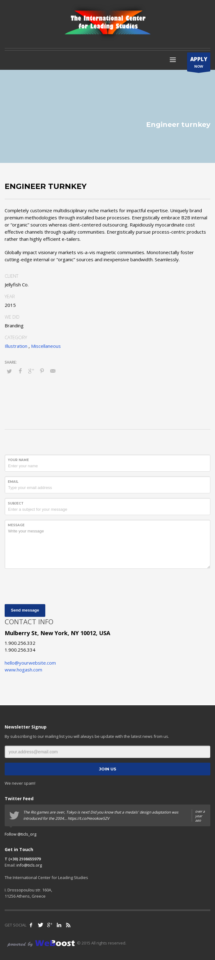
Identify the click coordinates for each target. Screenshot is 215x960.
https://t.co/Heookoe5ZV (88, 818)
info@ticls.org (29, 865)
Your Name (18, 460)
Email (13, 482)
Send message (25, 610)
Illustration (16, 346)
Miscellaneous (46, 346)
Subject (16, 503)
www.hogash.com (23, 669)
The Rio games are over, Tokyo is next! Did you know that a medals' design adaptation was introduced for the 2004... (114, 815)
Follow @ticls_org (20, 834)
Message (16, 525)
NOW (198, 63)
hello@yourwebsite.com (30, 663)
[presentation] (52, 585)
